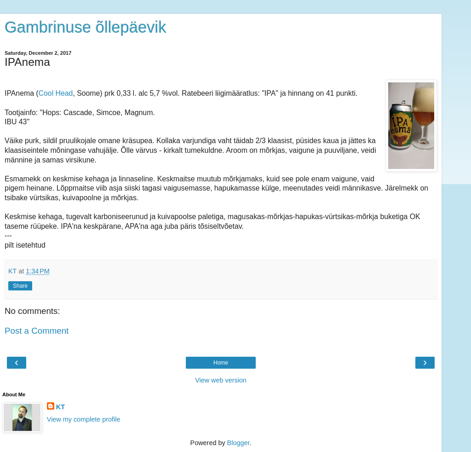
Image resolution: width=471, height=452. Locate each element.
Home (220, 362)
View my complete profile (84, 419)
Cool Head (56, 93)
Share (20, 286)
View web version (221, 380)
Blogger (238, 442)
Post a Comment (37, 331)
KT (60, 407)
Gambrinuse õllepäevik (85, 27)
